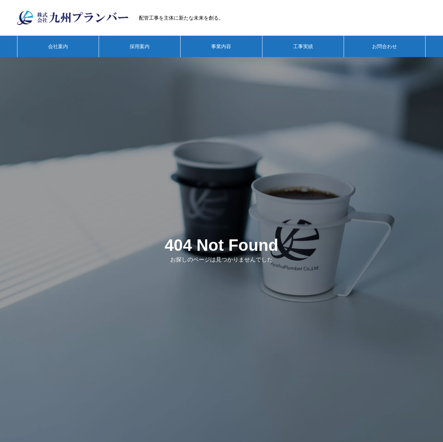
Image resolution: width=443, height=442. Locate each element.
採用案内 (140, 46)
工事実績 (303, 46)
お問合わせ (384, 46)
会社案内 (58, 46)
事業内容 (221, 46)
